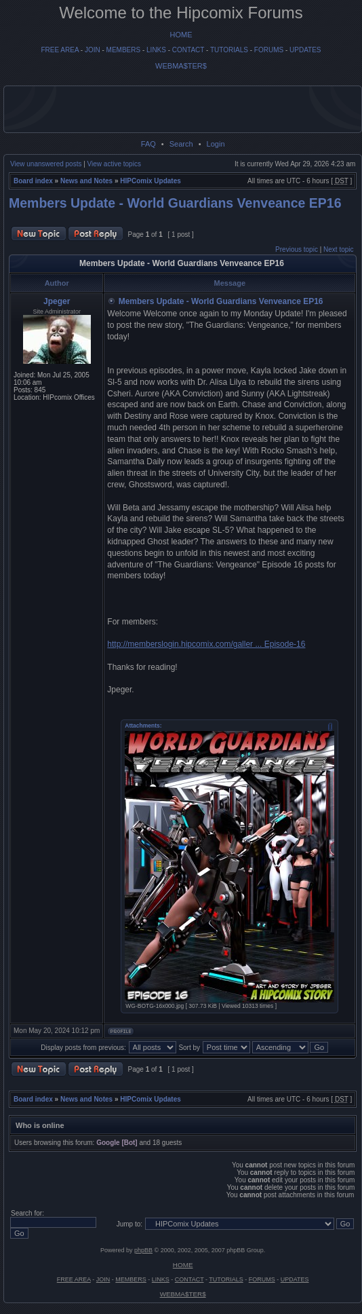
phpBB (143, 1250)
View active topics (114, 164)
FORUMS (268, 50)
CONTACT (188, 50)
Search (181, 144)
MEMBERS (123, 50)
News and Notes (86, 181)
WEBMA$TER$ (181, 66)
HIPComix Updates (150, 181)
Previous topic (296, 249)
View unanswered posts (45, 164)
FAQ (148, 144)
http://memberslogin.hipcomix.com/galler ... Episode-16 (206, 644)
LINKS (156, 50)
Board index (33, 181)
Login (216, 144)
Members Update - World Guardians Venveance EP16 (175, 202)
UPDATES (305, 50)
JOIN (92, 50)
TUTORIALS (229, 50)
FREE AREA (60, 50)
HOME (181, 35)
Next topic (338, 249)
